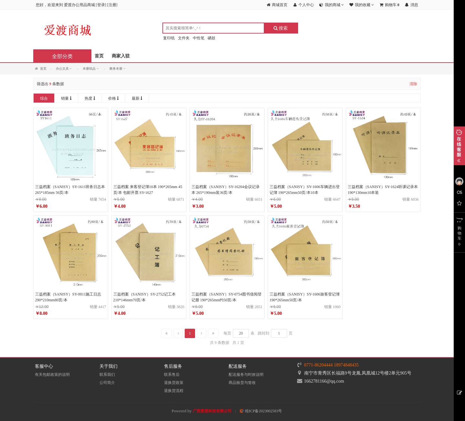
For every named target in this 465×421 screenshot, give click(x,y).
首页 (99, 56)
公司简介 (107, 382)
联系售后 (172, 374)
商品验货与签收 (242, 382)
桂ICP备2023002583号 (261, 411)
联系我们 (107, 374)
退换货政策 (173, 382)
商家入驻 (121, 56)
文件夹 (184, 38)
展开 (459, 145)
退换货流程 (173, 390)
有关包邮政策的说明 (52, 374)
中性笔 (198, 38)
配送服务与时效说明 (246, 374)
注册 (112, 5)
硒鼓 (211, 38)
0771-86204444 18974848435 (331, 365)
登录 (101, 5)
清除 (413, 84)
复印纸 (169, 38)
